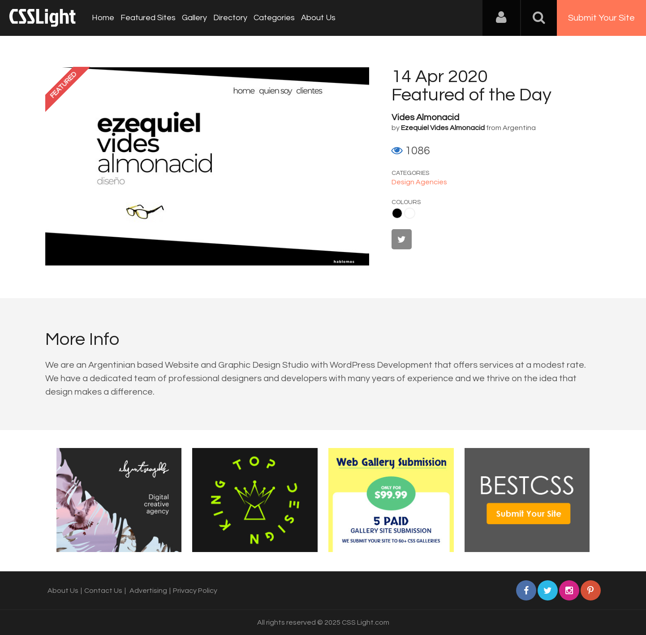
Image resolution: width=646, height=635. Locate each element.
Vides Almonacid (425, 117)
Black (397, 213)
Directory (230, 17)
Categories (274, 17)
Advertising (148, 590)
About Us (318, 17)
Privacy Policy (195, 590)
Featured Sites (148, 17)
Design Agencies (419, 182)
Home (103, 17)
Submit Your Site (601, 17)
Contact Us (103, 590)
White (409, 213)
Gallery (194, 17)
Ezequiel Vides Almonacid (443, 127)
